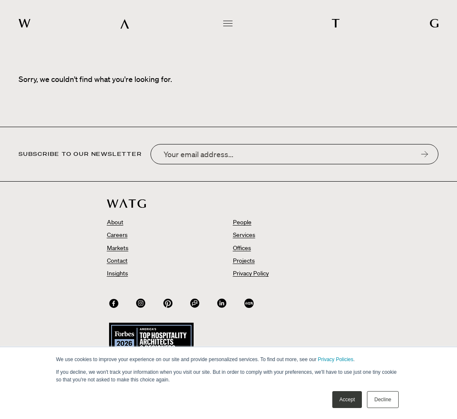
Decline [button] (382, 400)
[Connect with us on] (113, 303)
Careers (117, 235)
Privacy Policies (335, 359)
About (115, 222)
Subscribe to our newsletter (80, 154)
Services (244, 235)
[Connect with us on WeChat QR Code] (195, 303)
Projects (244, 260)
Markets (118, 248)
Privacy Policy (251, 273)
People (242, 222)
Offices (242, 248)
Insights (117, 273)
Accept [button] (347, 400)
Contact (117, 260)
